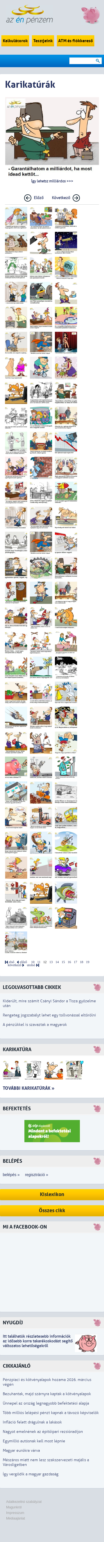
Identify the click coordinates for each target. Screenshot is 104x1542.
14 (57, 962)
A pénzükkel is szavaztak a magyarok (35, 1024)
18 (81, 962)
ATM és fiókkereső (75, 40)
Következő (61, 197)
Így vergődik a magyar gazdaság (31, 1474)
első (11, 962)
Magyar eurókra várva (21, 1450)
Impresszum (15, 1513)
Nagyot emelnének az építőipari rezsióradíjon (43, 1431)
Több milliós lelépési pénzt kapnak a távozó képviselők (51, 1412)
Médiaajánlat (15, 1518)
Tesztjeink (43, 40)
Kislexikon (52, 1194)
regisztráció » (36, 1174)
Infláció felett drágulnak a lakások (32, 1422)
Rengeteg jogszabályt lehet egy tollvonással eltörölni (49, 1015)
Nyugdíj (13, 1323)
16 (69, 962)
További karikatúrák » (28, 1088)
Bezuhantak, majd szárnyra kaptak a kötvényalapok (47, 1394)
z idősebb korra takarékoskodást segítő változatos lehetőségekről (38, 1343)
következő (14, 965)
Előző (39, 197)
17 (75, 962)
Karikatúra (17, 1050)
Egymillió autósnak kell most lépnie (34, 1441)
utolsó (31, 965)
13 (51, 962)
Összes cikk (52, 1211)
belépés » (11, 1174)
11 (38, 962)
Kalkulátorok (15, 40)
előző (23, 962)
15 (63, 962)
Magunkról (14, 1507)
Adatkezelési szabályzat (24, 1502)
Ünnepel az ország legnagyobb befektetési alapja (46, 1403)
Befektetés (17, 1109)
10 (32, 962)
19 (87, 962)
